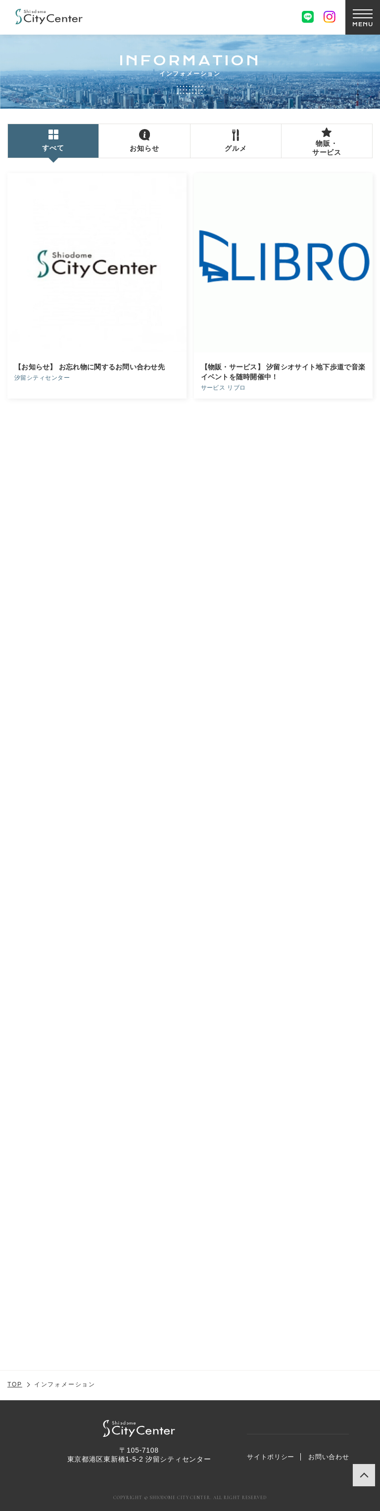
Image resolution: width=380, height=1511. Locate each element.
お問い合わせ (328, 1457)
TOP (14, 1384)
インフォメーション (64, 1384)
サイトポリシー (270, 1457)
